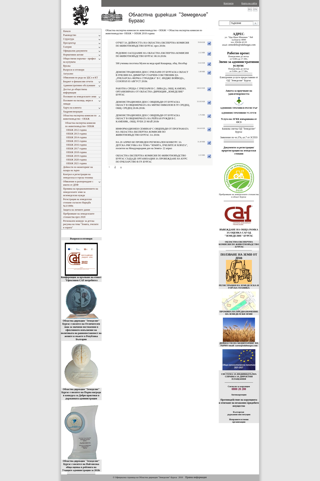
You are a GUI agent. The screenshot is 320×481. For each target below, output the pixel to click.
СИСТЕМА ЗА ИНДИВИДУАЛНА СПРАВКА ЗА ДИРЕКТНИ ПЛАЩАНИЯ (238, 376)
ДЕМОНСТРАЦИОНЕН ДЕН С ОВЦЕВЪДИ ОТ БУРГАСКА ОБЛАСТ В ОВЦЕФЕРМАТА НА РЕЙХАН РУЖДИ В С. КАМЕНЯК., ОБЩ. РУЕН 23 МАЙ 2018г (148, 118)
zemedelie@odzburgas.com (241, 44)
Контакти (229, 3)
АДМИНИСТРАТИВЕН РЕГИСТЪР (238, 108)
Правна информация (196, 477)
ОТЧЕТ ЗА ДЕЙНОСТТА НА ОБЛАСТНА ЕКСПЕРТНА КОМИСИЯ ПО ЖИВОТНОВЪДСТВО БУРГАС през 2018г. (152, 44)
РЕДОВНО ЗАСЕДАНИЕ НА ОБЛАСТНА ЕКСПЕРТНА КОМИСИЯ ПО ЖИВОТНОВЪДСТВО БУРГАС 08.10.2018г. (152, 55)
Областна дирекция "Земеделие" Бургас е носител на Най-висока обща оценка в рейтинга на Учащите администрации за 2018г (81, 466)
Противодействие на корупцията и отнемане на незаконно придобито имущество (239, 402)
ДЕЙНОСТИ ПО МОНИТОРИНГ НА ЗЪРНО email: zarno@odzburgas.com (238, 344)
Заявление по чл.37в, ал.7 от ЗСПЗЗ (238, 137)
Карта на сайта (249, 3)
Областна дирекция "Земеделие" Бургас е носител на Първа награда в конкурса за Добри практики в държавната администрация (81, 394)
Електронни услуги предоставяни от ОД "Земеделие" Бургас (239, 79)
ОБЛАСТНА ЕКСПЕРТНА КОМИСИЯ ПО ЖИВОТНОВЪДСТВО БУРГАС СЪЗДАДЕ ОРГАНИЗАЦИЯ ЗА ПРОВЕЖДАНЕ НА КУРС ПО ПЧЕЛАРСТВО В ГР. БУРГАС (151, 158)
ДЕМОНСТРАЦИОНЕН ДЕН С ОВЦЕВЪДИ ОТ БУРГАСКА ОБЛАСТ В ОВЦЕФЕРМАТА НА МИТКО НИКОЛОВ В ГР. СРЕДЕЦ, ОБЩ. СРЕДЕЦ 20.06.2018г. (153, 105)
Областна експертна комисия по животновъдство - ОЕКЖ (136, 30)
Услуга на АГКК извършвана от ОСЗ (239, 121)
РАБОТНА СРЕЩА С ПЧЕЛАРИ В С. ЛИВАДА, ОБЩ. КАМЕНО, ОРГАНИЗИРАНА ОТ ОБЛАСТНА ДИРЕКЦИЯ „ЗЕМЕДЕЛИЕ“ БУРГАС (151, 91)
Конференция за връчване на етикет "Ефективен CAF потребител (81, 279)
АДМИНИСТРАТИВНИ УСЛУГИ (238, 113)
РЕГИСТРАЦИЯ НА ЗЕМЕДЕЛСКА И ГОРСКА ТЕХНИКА (239, 286)
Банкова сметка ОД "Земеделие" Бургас (239, 130)
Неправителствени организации (239, 420)
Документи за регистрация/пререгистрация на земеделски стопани (239, 150)
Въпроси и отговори (81, 238)
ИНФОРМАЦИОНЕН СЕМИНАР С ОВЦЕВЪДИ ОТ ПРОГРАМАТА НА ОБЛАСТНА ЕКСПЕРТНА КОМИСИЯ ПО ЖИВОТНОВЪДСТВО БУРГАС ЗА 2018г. (152, 131)
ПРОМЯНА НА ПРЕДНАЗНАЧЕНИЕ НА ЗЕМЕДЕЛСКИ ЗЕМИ (239, 312)
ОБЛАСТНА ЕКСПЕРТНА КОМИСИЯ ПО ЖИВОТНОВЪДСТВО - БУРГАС (239, 244)
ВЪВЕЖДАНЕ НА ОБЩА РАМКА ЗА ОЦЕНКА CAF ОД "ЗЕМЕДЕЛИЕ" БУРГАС (239, 232)
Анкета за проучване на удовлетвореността (239, 92)
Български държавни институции (238, 413)
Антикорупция (238, 394)
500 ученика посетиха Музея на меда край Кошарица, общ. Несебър (151, 63)
